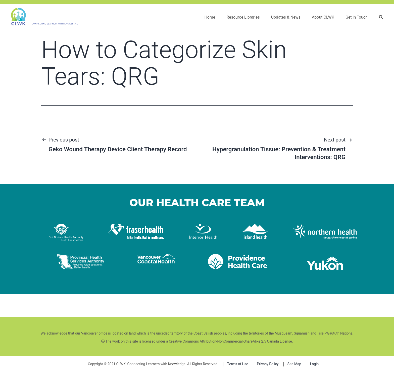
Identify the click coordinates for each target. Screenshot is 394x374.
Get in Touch (357, 17)
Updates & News (286, 17)
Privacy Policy (267, 364)
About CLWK (323, 17)
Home (209, 17)
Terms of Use (237, 364)
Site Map (294, 364)
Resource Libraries (243, 17)
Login (314, 364)
